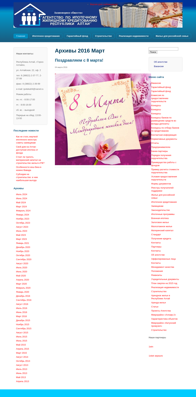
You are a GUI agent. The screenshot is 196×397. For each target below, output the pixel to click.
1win (151, 346)
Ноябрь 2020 (22, 251)
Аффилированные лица (163, 259)
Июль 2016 (21, 308)
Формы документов (161, 183)
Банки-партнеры (159, 151)
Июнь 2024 (21, 198)
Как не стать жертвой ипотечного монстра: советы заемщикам (27, 139)
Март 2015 (21, 353)
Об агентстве (160, 62)
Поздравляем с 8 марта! (79, 60)
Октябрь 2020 (23, 255)
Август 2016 (22, 304)
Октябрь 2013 (23, 361)
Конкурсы (156, 105)
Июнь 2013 (21, 373)
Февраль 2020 (23, 288)
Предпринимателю (160, 147)
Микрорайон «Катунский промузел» (163, 324)
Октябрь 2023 (23, 223)
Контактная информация (163, 135)
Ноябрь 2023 (22, 218)
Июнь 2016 (21, 312)
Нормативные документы (164, 139)
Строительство (103, 36)
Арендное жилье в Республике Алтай (160, 297)
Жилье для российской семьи (172, 36)
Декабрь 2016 (23, 296)
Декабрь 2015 (23, 320)
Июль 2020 (21, 267)
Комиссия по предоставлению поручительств (159, 98)
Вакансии (159, 66)
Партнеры (156, 246)
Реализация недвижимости (134, 36)
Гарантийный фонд (77, 36)
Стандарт (156, 234)
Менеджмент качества (162, 267)
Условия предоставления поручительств (164, 178)
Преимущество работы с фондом (163, 164)
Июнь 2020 (21, 271)
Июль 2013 (21, 369)
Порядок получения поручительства (161, 157)
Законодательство (160, 210)
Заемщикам (157, 206)
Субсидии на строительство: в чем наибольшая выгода (27, 177)
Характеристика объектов (164, 319)
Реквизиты (156, 275)
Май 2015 (21, 344)
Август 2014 (22, 357)
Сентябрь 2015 (23, 328)
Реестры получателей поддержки (162, 189)
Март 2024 (21, 206)
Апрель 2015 (22, 349)
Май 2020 (21, 275)
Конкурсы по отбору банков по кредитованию (165, 129)
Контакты (156, 242)
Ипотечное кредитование (46, 36)
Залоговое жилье (160, 222)
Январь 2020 (22, 292)
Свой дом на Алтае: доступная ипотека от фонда (27, 149)
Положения (157, 271)
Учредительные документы (165, 279)
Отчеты (155, 143)
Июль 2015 (21, 336)
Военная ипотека (160, 218)
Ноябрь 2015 (22, 324)
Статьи (154, 306)
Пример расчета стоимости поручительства (165, 171)
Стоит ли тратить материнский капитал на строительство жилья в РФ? (30, 160)
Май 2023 (21, 235)
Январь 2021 (22, 243)
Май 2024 (21, 202)
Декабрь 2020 (23, 247)
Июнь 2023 (21, 231)
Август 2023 (22, 227)
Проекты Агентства (161, 310)
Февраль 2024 (23, 210)
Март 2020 (21, 284)
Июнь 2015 (21, 340)
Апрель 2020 (22, 279)
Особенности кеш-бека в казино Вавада (28, 168)
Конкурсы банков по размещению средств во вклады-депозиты (163, 120)
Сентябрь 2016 (23, 300)
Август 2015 (22, 332)
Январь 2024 (22, 214)
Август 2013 (22, 365)
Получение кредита (161, 238)
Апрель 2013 (22, 381)
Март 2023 (21, 239)
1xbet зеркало (156, 355)
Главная (20, 36)
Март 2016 (21, 316)
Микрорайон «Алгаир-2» (163, 315)
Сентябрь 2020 (23, 259)
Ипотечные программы (163, 214)
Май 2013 (21, 377)
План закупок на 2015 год (164, 283)
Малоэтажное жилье (161, 226)
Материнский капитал (162, 230)
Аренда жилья (158, 302)
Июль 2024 (21, 194)
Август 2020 (22, 263)
